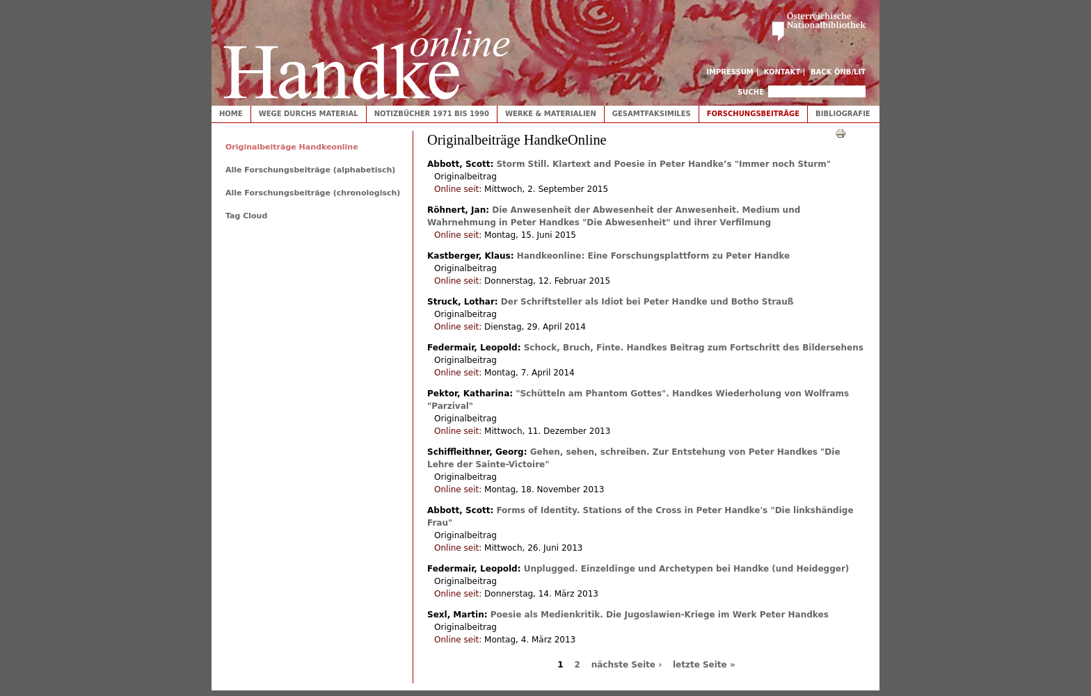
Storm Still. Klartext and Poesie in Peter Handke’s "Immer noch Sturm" (663, 164)
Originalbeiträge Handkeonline (291, 147)
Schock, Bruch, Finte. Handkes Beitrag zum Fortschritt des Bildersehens (693, 348)
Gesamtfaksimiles (651, 114)
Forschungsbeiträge (753, 114)
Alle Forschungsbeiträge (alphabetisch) (310, 170)
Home (231, 114)
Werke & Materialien (550, 114)
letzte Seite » (704, 665)
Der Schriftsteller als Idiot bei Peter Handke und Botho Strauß (647, 302)
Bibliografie (842, 114)
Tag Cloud (246, 215)
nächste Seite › (626, 665)
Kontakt (782, 72)
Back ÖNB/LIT (838, 72)
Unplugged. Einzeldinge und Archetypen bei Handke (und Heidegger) (687, 569)
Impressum (730, 72)
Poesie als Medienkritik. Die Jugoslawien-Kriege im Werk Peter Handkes (660, 615)
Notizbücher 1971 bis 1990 (431, 114)
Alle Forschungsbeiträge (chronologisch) (312, 192)
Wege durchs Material (308, 114)
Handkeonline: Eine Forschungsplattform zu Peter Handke (653, 256)
